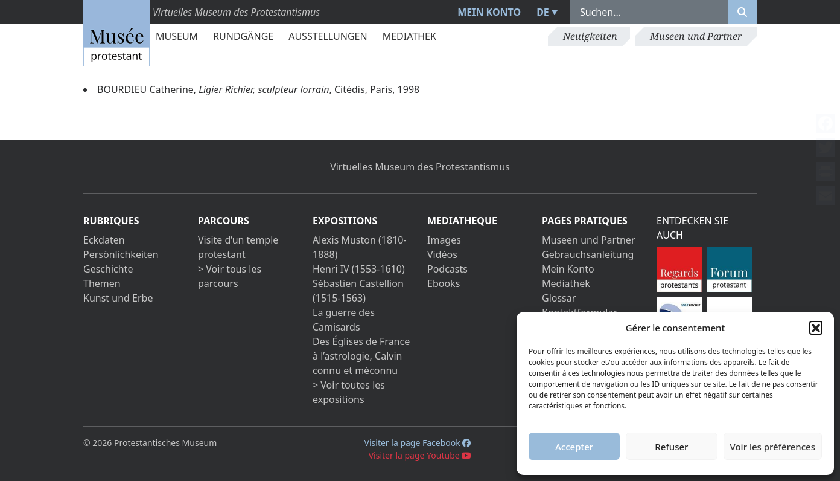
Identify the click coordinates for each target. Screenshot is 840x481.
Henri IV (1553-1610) (359, 269)
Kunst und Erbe (118, 298)
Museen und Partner (696, 36)
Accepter (574, 447)
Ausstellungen (327, 36)
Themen (102, 283)
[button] (816, 327)
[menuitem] (545, 12)
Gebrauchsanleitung (588, 254)
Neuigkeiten (590, 36)
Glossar (559, 298)
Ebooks (443, 283)
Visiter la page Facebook (417, 442)
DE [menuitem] (542, 12)
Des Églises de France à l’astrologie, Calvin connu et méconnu (361, 356)
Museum (177, 36)
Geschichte (108, 269)
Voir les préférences (772, 447)
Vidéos (442, 254)
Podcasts (447, 269)
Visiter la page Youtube (420, 455)
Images (444, 240)
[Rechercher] (742, 12)
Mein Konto (489, 12)
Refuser (671, 447)
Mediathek (409, 36)
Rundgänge (243, 36)
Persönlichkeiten (121, 254)
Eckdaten (104, 240)
